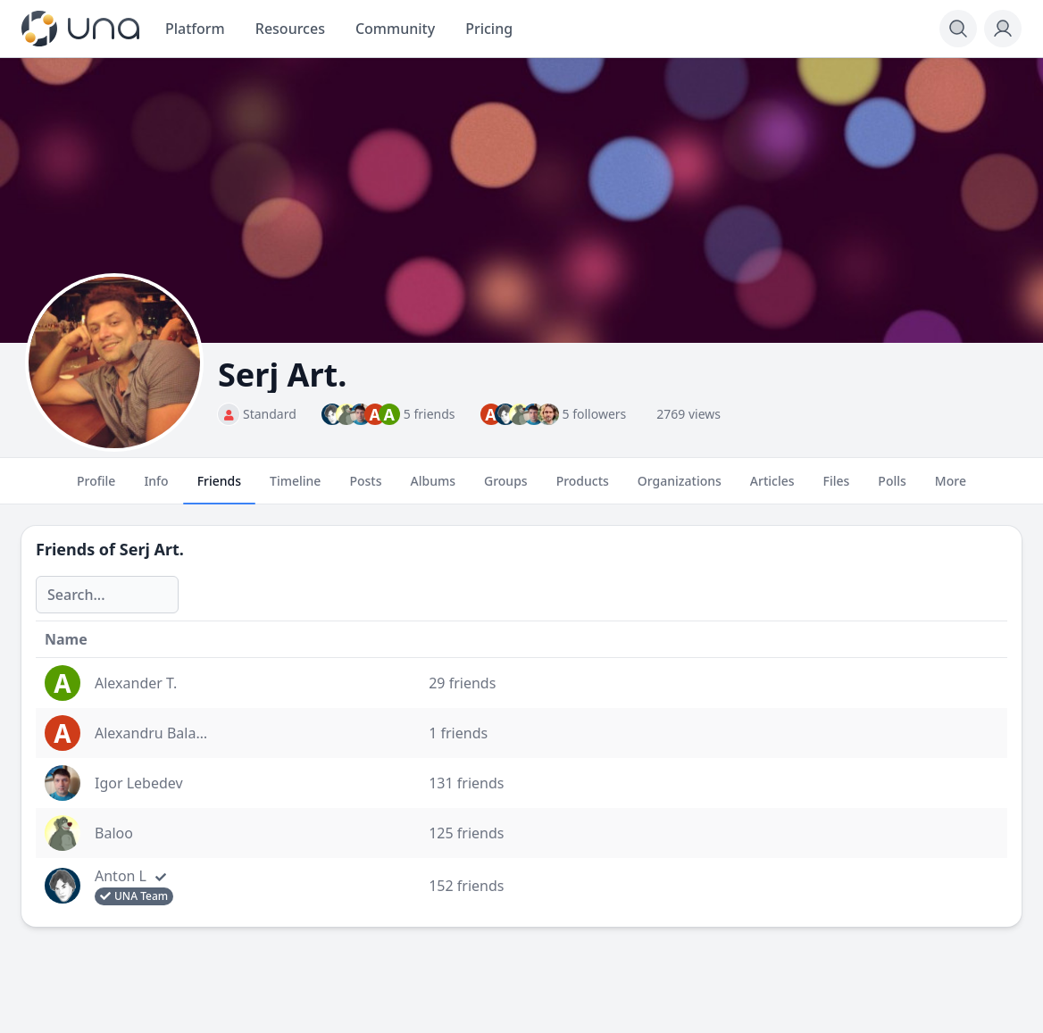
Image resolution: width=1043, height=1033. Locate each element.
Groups (506, 488)
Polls (892, 488)
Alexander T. (136, 683)
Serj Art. (152, 549)
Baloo (114, 833)
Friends (219, 488)
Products (582, 488)
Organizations (679, 488)
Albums (433, 488)
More (950, 488)
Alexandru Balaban (158, 733)
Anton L (120, 876)
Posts (365, 488)
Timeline (295, 488)
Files (836, 488)
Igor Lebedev (139, 783)
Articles (772, 488)
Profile (96, 488)
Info (155, 488)
